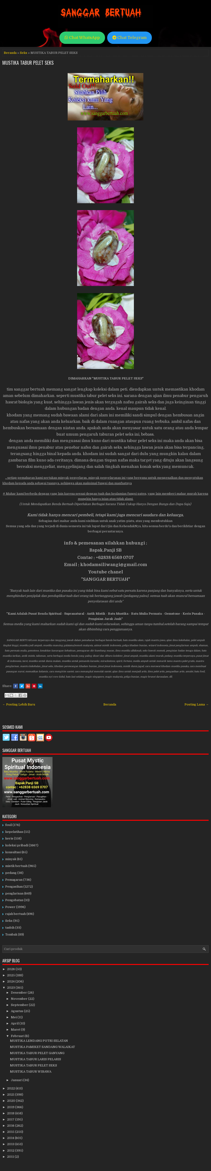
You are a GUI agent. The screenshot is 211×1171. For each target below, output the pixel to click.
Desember (19, 992)
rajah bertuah (15, 914)
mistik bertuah (16, 866)
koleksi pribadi (16, 845)
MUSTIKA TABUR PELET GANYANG (37, 1053)
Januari (17, 1080)
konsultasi (13, 852)
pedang (11, 873)
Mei (14, 1017)
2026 (11, 969)
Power (10, 907)
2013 (11, 1144)
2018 (11, 1113)
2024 (11, 981)
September (20, 1005)
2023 (11, 987)
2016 (11, 1125)
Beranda (10, 53)
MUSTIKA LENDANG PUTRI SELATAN (39, 1040)
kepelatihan (14, 832)
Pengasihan (14, 886)
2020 (11, 1100)
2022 (11, 1088)
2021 (11, 1094)
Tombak (11, 934)
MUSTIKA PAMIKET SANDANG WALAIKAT (42, 1047)
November (19, 998)
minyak (10, 859)
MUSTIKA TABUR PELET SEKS (28, 62)
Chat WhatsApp (82, 37)
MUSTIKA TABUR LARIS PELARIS (35, 1059)
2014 (11, 1138)
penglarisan (14, 893)
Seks (23, 53)
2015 (11, 1132)
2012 (11, 1150)
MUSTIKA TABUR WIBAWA (30, 1071)
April (15, 1023)
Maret (16, 1029)
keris (9, 838)
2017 (11, 1119)
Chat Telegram (129, 37)
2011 (11, 1156)
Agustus (17, 1011)
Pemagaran (13, 879)
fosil (8, 825)
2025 (11, 975)
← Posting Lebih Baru (18, 704)
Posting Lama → (197, 704)
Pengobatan (14, 900)
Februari (18, 1036)
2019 (11, 1107)
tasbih (9, 927)
